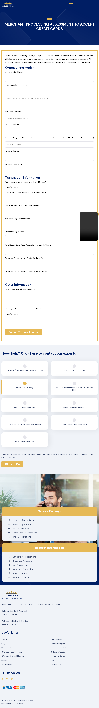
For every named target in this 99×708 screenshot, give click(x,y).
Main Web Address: (13, 111)
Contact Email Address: (15, 164)
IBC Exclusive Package (21, 520)
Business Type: (26, 98)
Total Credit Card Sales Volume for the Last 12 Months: (28, 245)
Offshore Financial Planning (12, 656)
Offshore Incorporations (22, 556)
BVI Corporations (18, 528)
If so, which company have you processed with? (25, 192)
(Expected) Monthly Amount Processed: (22, 205)
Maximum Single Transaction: (17, 218)
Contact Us (56, 664)
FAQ (3, 643)
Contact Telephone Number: (49, 138)
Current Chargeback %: (15, 232)
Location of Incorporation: (16, 85)
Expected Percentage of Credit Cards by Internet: (26, 271)
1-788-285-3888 (9, 614)
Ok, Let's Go (12, 464)
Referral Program (58, 643)
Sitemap (19, 703)
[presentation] (23, 322)
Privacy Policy (7, 703)
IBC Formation (7, 648)
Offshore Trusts (58, 652)
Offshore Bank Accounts (12, 652)
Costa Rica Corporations (22, 532)
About (4, 639)
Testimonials (6, 664)
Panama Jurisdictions (60, 648)
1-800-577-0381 (9, 624)
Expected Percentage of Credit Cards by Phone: (25, 258)
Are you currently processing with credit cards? (25, 182)
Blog (53, 660)
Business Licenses (19, 577)
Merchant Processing (20, 569)
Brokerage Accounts (20, 561)
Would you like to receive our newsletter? (23, 309)
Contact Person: (12, 124)
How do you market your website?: (20, 289)
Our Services (56, 639)
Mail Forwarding (18, 565)
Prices (4, 660)
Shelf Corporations (19, 536)
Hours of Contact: (12, 151)
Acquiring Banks (58, 656)
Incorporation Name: (14, 72)
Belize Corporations (20, 524)
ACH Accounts (17, 573)
